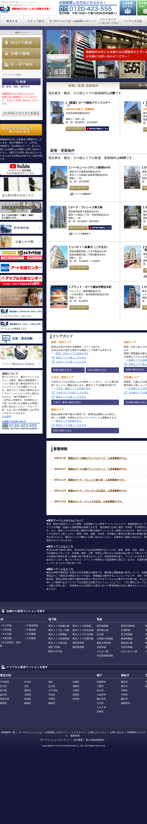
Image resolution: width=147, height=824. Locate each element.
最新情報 (75, 735)
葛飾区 (76, 686)
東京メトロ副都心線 (58, 625)
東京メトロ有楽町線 (58, 638)
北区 (26, 686)
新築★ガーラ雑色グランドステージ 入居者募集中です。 (98, 458)
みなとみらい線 (129, 651)
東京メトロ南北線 (57, 642)
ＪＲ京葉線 (30, 638)
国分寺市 (101, 699)
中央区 (27, 682)
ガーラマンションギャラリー (55, 740)
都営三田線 (54, 647)
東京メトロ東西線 (57, 634)
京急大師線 (126, 647)
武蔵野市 (101, 682)
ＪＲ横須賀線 (31, 625)
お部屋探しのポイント (85, 20)
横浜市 (124, 682)
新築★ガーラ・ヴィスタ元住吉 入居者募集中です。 (96, 501)
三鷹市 (100, 686)
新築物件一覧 (8, 732)
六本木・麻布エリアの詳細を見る (73, 388)
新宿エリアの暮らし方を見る (71, 357)
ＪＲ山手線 (6, 625)
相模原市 (125, 703)
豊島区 (3, 703)
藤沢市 (124, 699)
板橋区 (27, 703)
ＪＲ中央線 (6, 634)
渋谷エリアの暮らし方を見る (71, 362)
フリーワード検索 (21, 81)
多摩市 (100, 711)
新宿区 (27, 699)
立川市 (100, 703)
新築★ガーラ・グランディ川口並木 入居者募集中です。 (98, 490)
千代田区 (4, 682)
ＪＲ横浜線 (30, 629)
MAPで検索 (21, 42)
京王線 (100, 634)
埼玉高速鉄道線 (105, 655)
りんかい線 (102, 651)
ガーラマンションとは (60, 20)
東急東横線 (126, 638)
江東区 (76, 690)
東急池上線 (126, 642)
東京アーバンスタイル (5, 10)
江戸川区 (53, 690)
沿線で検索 (21, 53)
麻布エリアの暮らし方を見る (71, 397)
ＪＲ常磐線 (30, 634)
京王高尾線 (126, 634)
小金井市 (101, 694)
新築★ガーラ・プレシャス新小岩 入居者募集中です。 (97, 480)
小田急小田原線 (105, 638)
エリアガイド (109, 20)
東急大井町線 (104, 642)
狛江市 (100, 690)
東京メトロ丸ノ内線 (58, 630)
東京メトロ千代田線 (83, 634)
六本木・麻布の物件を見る (67, 402)
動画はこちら (97, 128)
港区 (50, 682)
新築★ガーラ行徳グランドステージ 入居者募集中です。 (98, 469)
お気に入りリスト (97, 732)
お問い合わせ (117, 732)
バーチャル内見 (133, 20)
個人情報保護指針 (95, 740)
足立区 (51, 686)
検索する (12, 20)
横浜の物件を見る (62, 430)
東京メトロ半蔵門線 (83, 638)
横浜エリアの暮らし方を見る (71, 425)
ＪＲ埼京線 (6, 629)
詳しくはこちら (75, 128)
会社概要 (6, 416)
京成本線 (125, 630)
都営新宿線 (78, 647)
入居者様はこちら (128, 7)
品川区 (3, 694)
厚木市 (124, 686)
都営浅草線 (78, 642)
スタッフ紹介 (36, 20)
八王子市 (101, 707)
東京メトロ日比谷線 (83, 630)
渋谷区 (51, 694)
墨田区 (27, 690)
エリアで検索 (21, 64)
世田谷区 (4, 699)
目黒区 (76, 694)
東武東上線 (102, 630)
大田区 (27, 694)
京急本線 (101, 647)
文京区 (3, 686)
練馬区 (51, 703)
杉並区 (76, 699)
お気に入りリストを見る (21, 112)
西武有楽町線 (128, 625)
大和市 (124, 694)
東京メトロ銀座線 (82, 625)
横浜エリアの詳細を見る (68, 421)
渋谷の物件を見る (97, 370)
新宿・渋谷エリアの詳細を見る (72, 353)
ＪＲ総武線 (6, 638)
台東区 (76, 682)
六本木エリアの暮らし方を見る (72, 392)
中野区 (51, 699)
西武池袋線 (102, 625)
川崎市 (124, 690)
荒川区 (3, 690)
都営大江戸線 (55, 651)
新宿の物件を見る (62, 370)
